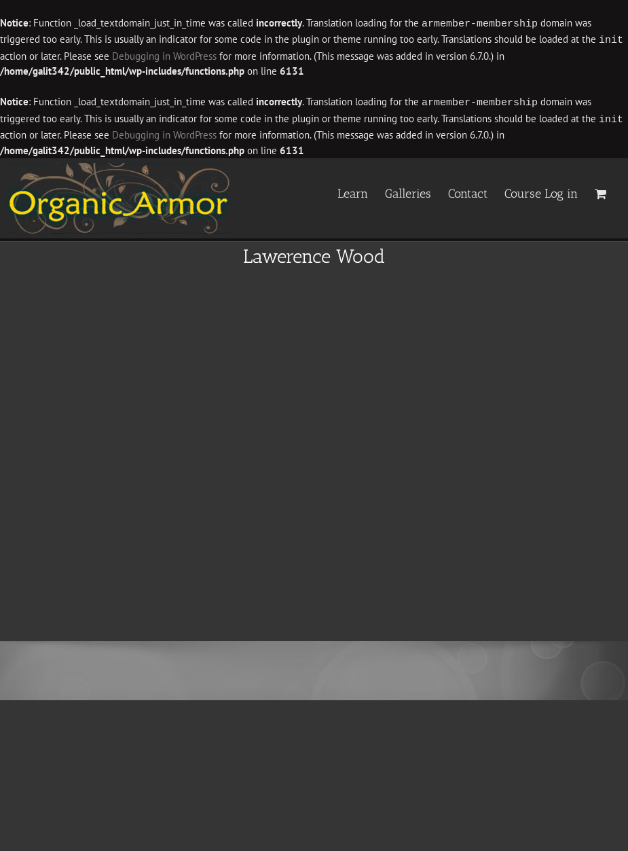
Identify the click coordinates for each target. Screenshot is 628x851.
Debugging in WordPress (164, 54)
